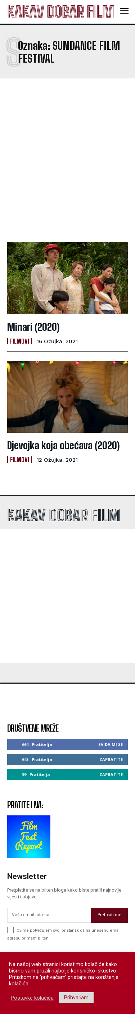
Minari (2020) (33, 327)
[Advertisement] (67, 160)
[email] (49, 915)
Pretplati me (109, 914)
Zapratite (111, 759)
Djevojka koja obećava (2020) (63, 445)
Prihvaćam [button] (76, 997)
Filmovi (19, 341)
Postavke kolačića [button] (32, 998)
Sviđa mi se (110, 744)
